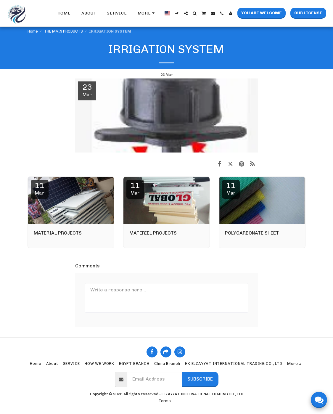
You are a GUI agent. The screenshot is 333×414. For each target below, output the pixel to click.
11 (40, 188)
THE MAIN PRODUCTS (63, 31)
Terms (165, 401)
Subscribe (200, 379)
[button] (177, 13)
